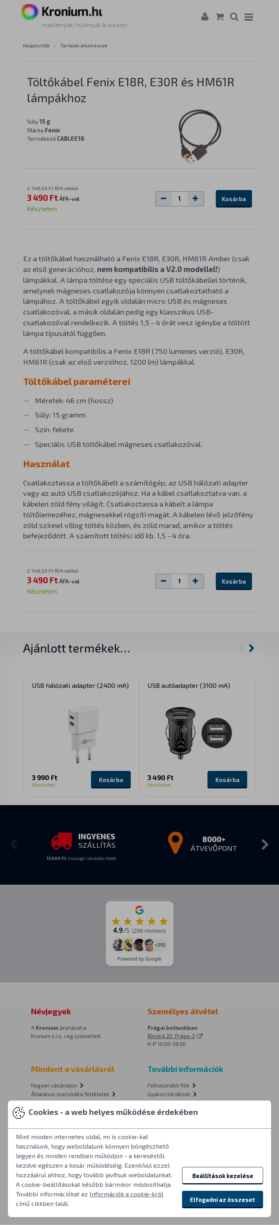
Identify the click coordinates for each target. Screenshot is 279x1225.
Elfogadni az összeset (222, 1199)
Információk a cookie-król (126, 1194)
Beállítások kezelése (222, 1175)
